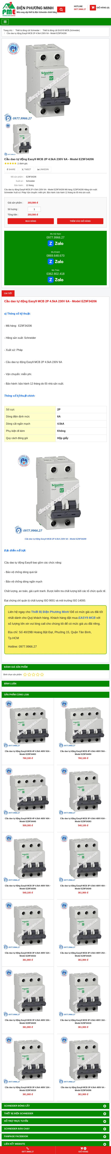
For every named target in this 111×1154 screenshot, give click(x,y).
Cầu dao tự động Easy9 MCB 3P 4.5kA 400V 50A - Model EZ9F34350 (28, 887)
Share (11, 169)
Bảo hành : (19, 185)
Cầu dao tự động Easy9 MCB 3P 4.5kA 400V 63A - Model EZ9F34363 (83, 820)
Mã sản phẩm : (17, 177)
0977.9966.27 (55, 237)
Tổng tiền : (13, 214)
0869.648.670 (55, 255)
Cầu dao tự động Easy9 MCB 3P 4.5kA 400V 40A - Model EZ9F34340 (83, 887)
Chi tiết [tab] (8, 293)
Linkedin (43, 169)
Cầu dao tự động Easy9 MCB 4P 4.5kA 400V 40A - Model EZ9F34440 (28, 820)
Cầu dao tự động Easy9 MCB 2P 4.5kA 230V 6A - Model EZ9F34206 (55, 539)
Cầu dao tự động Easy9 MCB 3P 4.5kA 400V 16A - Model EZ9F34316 (83, 1021)
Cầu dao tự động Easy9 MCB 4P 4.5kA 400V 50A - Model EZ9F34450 (83, 752)
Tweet (26, 169)
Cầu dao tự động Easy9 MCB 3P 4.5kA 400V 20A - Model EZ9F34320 (28, 1021)
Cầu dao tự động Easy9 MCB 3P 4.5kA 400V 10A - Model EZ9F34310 (28, 1089)
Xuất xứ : (20, 181)
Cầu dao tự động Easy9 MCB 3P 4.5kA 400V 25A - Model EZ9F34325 (83, 954)
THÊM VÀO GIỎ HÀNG (80, 221)
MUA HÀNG (30, 221)
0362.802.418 (55, 273)
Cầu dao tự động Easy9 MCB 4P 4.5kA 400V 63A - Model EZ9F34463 (28, 752)
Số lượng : (13, 209)
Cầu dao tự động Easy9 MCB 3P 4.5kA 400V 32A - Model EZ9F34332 (28, 954)
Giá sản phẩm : (15, 203)
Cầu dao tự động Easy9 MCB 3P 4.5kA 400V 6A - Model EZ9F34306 (83, 1089)
